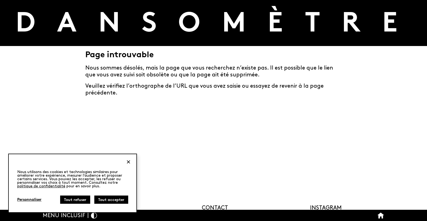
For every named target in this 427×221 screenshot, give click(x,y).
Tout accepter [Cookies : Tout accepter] (111, 200)
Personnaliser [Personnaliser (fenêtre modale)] (29, 200)
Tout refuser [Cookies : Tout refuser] (75, 200)
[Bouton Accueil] (380, 215)
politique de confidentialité (41, 186)
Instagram (326, 207)
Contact (215, 207)
